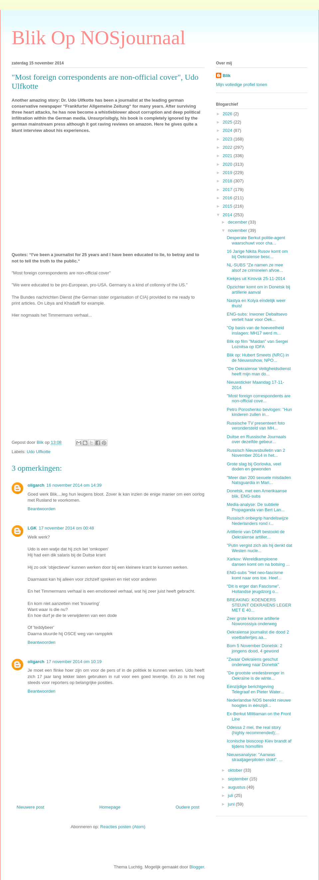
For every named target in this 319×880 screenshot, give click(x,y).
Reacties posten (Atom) (123, 826)
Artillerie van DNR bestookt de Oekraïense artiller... (255, 534)
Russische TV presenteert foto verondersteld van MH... (256, 426)
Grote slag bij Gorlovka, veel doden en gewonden (254, 466)
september (239, 778)
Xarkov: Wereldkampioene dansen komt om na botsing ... (258, 561)
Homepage (110, 807)
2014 (228, 214)
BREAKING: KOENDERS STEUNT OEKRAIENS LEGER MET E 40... (259, 605)
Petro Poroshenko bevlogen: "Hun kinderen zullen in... (259, 412)
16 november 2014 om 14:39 (74, 485)
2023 (228, 139)
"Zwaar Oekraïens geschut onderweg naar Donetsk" (253, 662)
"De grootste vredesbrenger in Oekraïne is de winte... (255, 675)
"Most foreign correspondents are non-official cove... (258, 398)
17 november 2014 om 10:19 (74, 661)
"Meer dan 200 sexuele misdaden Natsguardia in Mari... (259, 480)
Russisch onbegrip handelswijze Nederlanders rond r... (257, 521)
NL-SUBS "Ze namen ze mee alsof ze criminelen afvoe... (255, 267)
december (238, 222)
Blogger (196, 866)
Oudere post (187, 807)
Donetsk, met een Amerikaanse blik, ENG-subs (257, 493)
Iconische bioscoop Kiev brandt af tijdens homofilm (259, 743)
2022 (228, 147)
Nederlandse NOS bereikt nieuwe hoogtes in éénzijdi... (259, 703)
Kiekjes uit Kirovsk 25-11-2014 (256, 278)
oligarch (36, 485)
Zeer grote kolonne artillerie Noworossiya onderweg (253, 621)
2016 (228, 197)
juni (232, 804)
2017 (228, 189)
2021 (228, 155)
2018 (228, 180)
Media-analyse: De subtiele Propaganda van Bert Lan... (255, 507)
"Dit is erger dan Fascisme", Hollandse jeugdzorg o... (253, 589)
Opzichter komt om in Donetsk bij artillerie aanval (258, 289)
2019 (228, 172)
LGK (32, 528)
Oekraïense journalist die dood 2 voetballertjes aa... (258, 635)
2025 (228, 122)
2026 (228, 113)
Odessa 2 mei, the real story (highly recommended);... (254, 730)
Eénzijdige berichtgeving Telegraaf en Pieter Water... (255, 689)
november (238, 230)
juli (231, 795)
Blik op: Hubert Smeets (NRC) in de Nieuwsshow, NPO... (258, 357)
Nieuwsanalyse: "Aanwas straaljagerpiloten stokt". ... (254, 757)
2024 (228, 130)
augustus (237, 787)
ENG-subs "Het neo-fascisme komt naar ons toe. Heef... (255, 575)
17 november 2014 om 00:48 (66, 528)
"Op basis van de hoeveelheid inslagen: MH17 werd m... (255, 330)
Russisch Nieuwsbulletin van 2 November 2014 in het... (256, 453)
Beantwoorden (41, 508)
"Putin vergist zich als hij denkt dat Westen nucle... (259, 548)
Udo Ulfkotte (39, 451)
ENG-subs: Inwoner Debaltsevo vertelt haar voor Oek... (257, 317)
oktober (236, 770)
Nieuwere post (30, 807)
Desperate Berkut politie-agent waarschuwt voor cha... (256, 240)
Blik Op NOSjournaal (98, 38)
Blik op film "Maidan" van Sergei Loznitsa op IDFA (257, 344)
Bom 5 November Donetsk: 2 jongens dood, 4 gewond (254, 648)
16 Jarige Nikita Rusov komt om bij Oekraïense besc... (257, 254)
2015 (228, 206)
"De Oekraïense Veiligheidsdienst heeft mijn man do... (259, 371)
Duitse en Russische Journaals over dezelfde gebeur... (256, 439)
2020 (228, 164)
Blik (227, 75)
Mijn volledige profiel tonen (241, 84)
